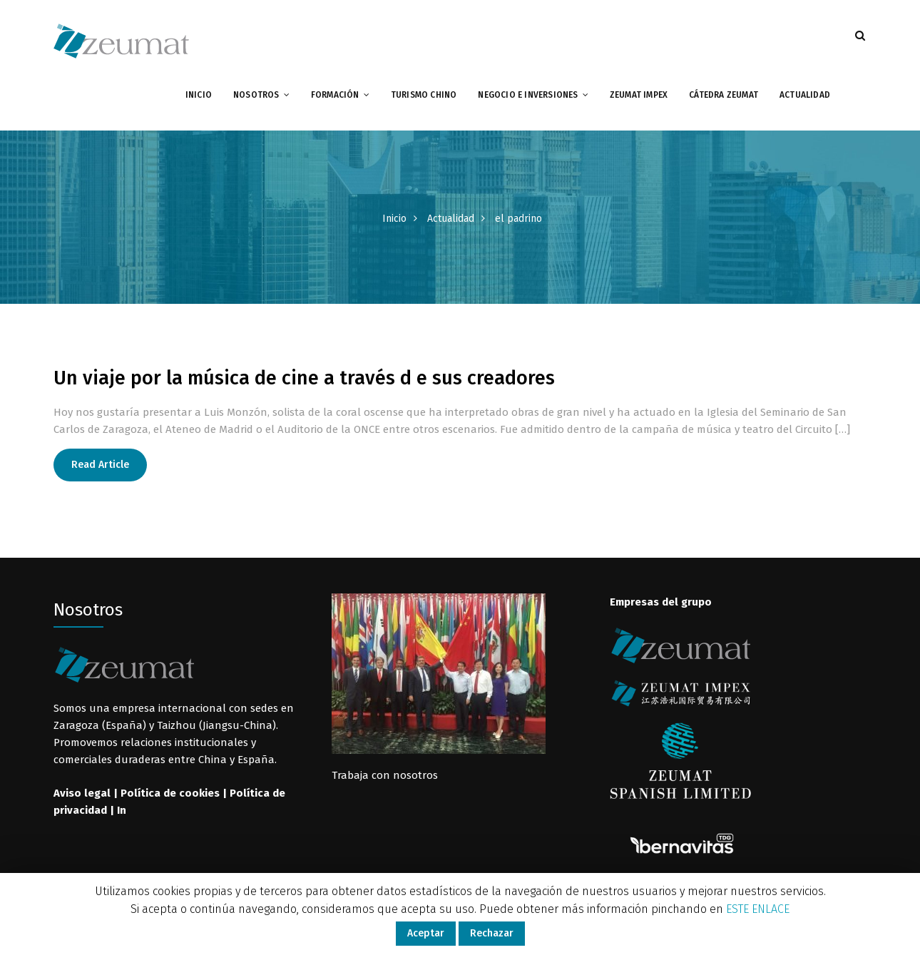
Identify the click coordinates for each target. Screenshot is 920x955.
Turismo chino (424, 95)
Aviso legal (82, 793)
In (121, 810)
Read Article (100, 465)
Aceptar (425, 933)
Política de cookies (170, 793)
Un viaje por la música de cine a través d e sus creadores (304, 378)
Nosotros (256, 95)
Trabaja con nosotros (385, 775)
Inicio (198, 95)
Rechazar (491, 933)
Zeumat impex (639, 95)
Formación (335, 95)
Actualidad (805, 95)
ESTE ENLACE (757, 909)
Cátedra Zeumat (723, 95)
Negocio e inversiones (528, 95)
